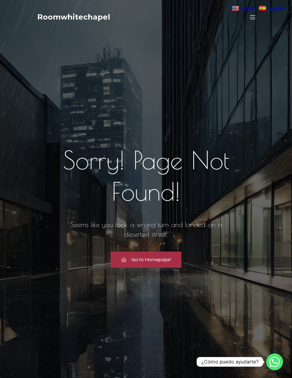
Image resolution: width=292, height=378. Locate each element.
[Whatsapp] (274, 361)
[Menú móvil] (252, 17)
